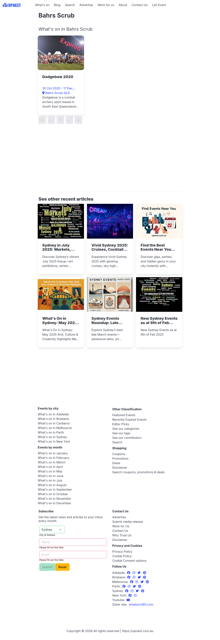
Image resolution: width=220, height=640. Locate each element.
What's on (42, 5)
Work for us (106, 5)
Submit (47, 567)
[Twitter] (139, 572)
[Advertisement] (17, 33)
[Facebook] (129, 572)
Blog (57, 5)
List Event (159, 5)
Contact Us (140, 5)
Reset (62, 567)
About (123, 5)
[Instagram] (134, 572)
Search (70, 5)
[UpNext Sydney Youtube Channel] (128, 600)
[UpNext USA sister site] (141, 604)
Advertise (86, 5)
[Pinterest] (144, 572)
